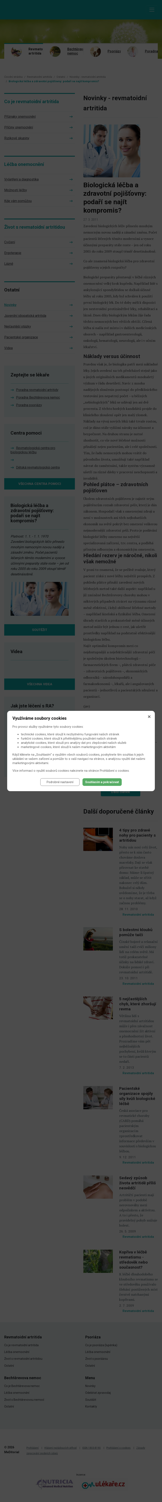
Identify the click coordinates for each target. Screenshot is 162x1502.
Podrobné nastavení (60, 782)
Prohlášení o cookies (114, 771)
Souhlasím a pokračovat (102, 782)
